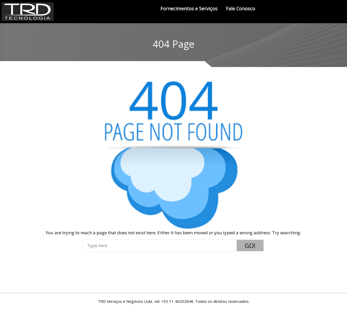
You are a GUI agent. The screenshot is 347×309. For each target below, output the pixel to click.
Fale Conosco (240, 8)
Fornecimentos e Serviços (188, 8)
